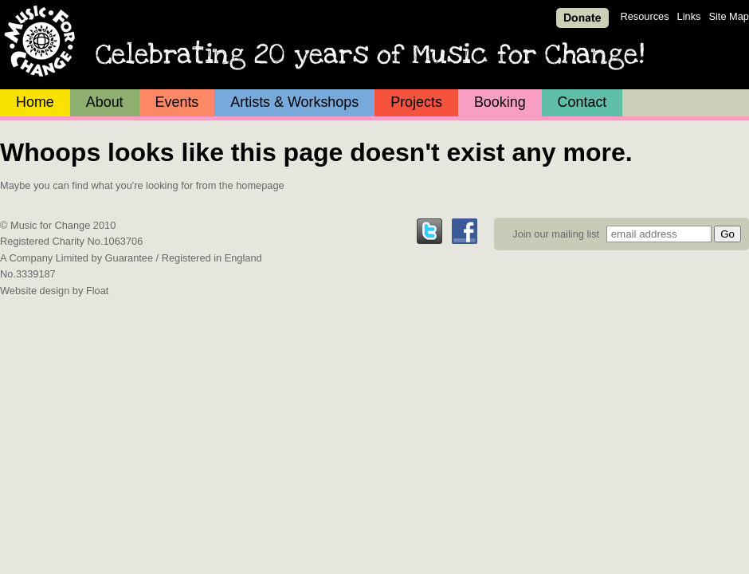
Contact (582, 102)
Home (35, 102)
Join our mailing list (555, 234)
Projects (416, 102)
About (105, 102)
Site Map (728, 16)
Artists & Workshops (294, 102)
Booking (500, 102)
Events (177, 102)
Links (689, 16)
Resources (644, 16)
